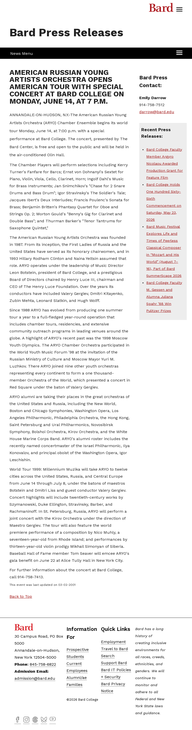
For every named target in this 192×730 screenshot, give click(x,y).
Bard (161, 9)
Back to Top (21, 596)
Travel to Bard (114, 648)
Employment (113, 641)
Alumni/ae (76, 677)
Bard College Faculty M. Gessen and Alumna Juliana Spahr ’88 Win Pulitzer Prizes (164, 297)
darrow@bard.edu (156, 111)
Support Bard (114, 662)
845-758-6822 (43, 664)
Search (107, 655)
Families (74, 684)
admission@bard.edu (34, 678)
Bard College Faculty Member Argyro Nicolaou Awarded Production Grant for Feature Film (164, 163)
